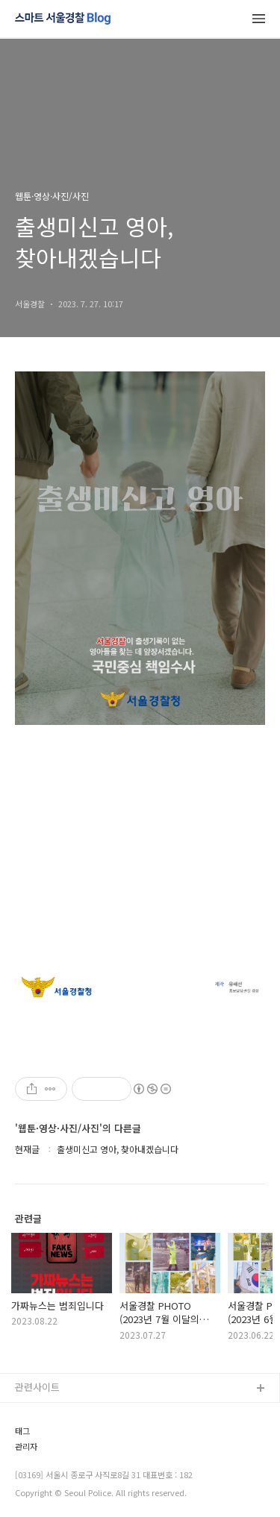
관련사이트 (37, 1387)
